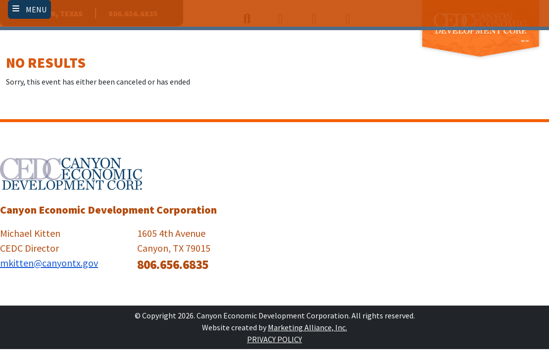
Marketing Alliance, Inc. (307, 327)
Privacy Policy (274, 339)
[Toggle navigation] (29, 9)
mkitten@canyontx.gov (49, 263)
